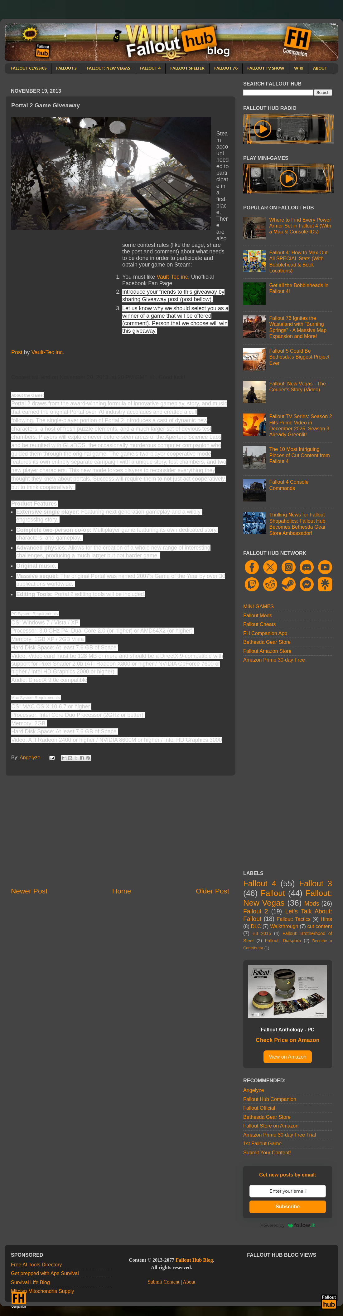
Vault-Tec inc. (173, 277)
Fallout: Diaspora (283, 940)
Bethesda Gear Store (267, 642)
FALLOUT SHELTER (187, 68)
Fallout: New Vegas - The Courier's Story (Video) (297, 386)
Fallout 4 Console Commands (288, 485)
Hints (326, 919)
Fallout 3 (315, 883)
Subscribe (288, 1206)
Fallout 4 (259, 883)
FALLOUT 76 (226, 68)
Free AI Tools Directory (36, 1264)
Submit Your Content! (267, 1152)
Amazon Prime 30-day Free (274, 660)
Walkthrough (284, 926)
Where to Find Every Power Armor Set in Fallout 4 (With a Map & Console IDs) (300, 226)
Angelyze (253, 1090)
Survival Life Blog (30, 1282)
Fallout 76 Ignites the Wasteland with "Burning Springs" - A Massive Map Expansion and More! (297, 327)
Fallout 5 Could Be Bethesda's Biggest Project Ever (299, 357)
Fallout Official (259, 1108)
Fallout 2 (255, 911)
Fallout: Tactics (294, 919)
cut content (319, 926)
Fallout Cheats (259, 624)
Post (16, 352)
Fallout (273, 893)
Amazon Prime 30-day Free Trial (279, 1134)
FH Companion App (265, 633)
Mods (311, 903)
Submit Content (163, 1282)
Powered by (288, 1225)
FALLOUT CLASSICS (28, 68)
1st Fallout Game (262, 1143)
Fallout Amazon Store (267, 651)
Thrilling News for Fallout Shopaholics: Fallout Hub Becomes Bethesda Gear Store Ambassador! (297, 524)
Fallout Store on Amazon (270, 1125)
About (189, 1282)
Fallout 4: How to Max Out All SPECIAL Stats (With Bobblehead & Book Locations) (298, 261)
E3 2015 (262, 933)
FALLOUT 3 (66, 68)
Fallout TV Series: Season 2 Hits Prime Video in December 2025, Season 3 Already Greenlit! (300, 425)
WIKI (298, 68)
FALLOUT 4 (150, 68)
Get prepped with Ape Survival (45, 1273)
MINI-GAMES (258, 606)
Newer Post (29, 891)
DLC (256, 926)
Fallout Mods (257, 615)
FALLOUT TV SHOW (265, 68)
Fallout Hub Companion (269, 1099)
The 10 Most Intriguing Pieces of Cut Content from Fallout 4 (299, 455)
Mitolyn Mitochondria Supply (42, 1291)
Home (121, 891)
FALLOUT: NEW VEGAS (108, 68)
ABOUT (320, 68)
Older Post (212, 891)
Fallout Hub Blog (194, 1260)
